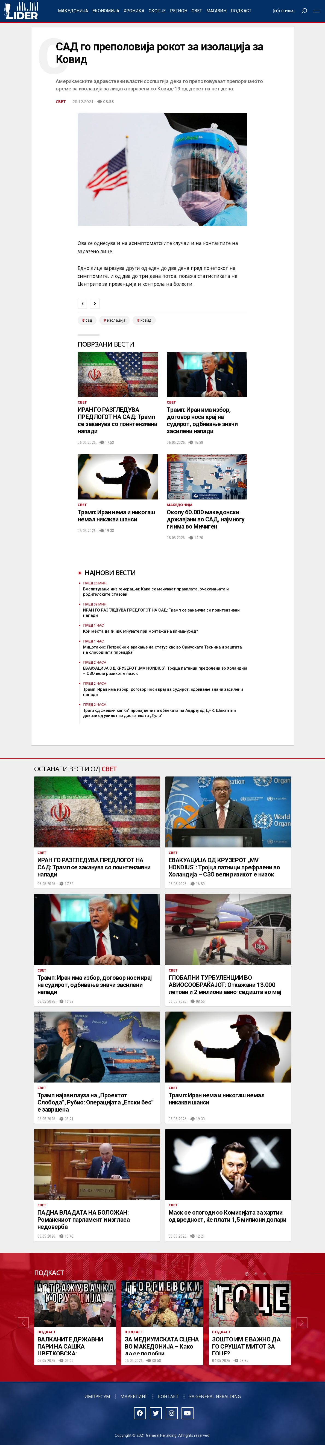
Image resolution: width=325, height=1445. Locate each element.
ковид (145, 320)
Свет (197, 10)
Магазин (216, 10)
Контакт (168, 1396)
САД (89, 320)
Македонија (73, 10)
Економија (105, 10)
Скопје (157, 10)
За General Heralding (215, 1396)
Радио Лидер (21, 11)
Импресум (97, 1396)
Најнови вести (110, 572)
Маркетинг (134, 1396)
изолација (116, 320)
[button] (23, 1322)
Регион (178, 10)
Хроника (134, 10)
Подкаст (241, 10)
